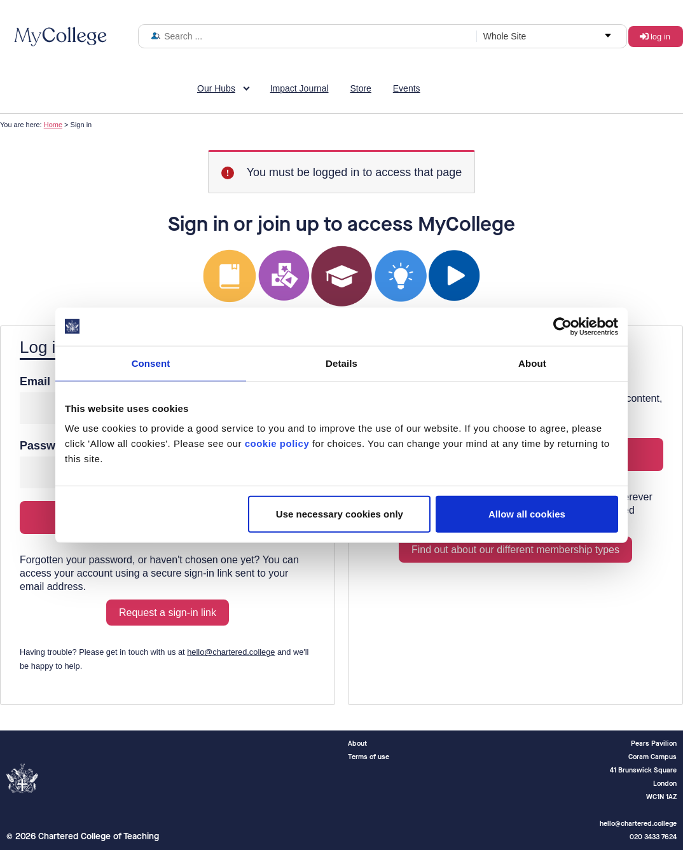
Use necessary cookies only (339, 514)
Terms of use (368, 757)
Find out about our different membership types (515, 549)
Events (406, 88)
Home (53, 124)
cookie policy (277, 443)
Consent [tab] (151, 362)
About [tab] (532, 362)
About (357, 743)
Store (360, 88)
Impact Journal (299, 88)
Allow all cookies (526, 514)
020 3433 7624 (653, 837)
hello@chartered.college (231, 652)
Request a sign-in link (167, 612)
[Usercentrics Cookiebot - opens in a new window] (562, 326)
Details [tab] (341, 362)
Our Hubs (216, 88)
